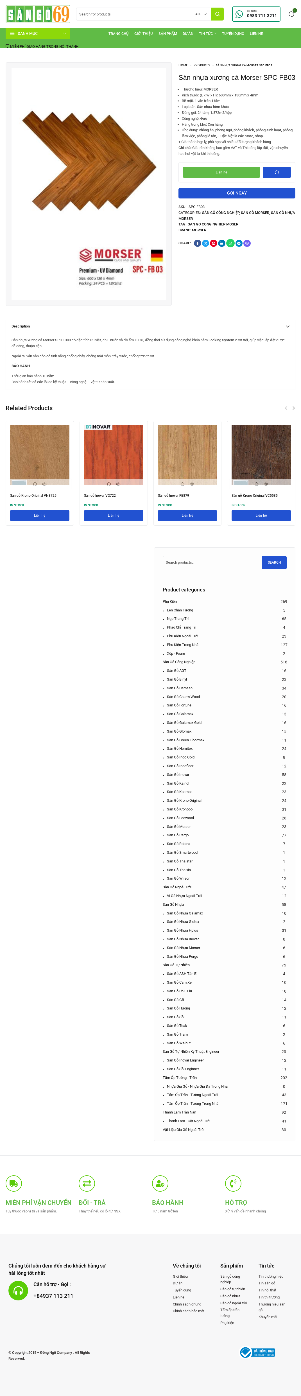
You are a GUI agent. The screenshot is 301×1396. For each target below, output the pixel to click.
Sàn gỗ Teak (177, 1026)
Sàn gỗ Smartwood (182, 852)
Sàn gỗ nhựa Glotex (183, 922)
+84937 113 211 (60, 1295)
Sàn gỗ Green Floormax (185, 740)
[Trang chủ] (118, 33)
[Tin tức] (207, 33)
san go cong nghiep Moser (213, 228)
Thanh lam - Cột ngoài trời (188, 1121)
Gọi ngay (236, 195)
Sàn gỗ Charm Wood (183, 697)
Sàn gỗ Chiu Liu (179, 991)
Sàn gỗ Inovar (178, 774)
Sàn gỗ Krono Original (184, 800)
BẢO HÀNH (21, 366)
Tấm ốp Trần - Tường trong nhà (192, 1103)
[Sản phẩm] (168, 33)
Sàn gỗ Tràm (177, 1034)
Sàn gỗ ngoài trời (177, 887)
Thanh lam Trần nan (179, 1112)
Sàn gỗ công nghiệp (220, 216)
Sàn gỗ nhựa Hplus (182, 930)
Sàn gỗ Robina (178, 844)
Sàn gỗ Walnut (179, 1043)
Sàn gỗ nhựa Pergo (182, 956)
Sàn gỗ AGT (176, 670)
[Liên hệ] (256, 33)
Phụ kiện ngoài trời (182, 636)
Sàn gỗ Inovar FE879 (176, 495)
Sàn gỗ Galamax (180, 714)
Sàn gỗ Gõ (175, 1000)
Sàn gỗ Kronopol (180, 809)
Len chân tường (180, 610)
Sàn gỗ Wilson (178, 878)
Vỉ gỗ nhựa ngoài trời (184, 896)
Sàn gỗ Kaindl (178, 783)
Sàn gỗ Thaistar (180, 861)
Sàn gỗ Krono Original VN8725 (37, 495)
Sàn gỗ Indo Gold (180, 757)
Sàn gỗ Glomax (179, 731)
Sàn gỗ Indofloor (180, 766)
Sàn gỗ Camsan (180, 688)
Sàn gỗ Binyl (177, 679)
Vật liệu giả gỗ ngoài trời (183, 1130)
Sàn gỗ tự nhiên (176, 965)
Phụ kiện (170, 601)
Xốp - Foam (176, 653)
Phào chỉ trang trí (181, 627)
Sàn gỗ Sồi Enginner (183, 1069)
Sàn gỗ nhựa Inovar (183, 939)
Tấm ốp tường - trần (180, 1078)
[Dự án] (188, 33)
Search (274, 562)
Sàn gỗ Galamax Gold (184, 722)
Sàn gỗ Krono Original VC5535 (258, 495)
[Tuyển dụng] (233, 33)
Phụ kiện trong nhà (182, 645)
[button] (286, 408)
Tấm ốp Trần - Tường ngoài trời (192, 1095)
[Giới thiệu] (143, 33)
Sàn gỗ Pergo (178, 835)
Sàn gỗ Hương (178, 1008)
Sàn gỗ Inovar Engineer (185, 1060)
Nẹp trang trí (178, 618)
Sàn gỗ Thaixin (179, 870)
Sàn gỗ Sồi (175, 1017)
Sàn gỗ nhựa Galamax (185, 913)
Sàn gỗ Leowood (180, 818)
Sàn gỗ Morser (255, 216)
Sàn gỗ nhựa (173, 904)
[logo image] (38, 14)
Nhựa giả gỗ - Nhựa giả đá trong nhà (197, 1086)
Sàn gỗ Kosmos (180, 792)
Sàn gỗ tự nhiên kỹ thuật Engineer (191, 1051)
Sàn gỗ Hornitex (180, 748)
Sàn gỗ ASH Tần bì (182, 974)
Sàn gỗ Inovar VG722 (102, 495)
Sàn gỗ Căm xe (179, 982)
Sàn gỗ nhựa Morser (183, 948)
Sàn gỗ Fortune (179, 705)
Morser (199, 234)
